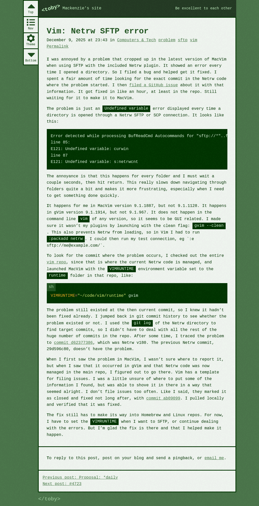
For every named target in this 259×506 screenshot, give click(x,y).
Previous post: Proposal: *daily (80, 477)
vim (193, 40)
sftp (182, 40)
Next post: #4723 (62, 484)
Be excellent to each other (203, 8)
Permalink (58, 46)
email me (214, 458)
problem (166, 40)
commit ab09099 (163, 398)
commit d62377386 (73, 343)
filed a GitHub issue (153, 85)
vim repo (56, 262)
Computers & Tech (136, 40)
